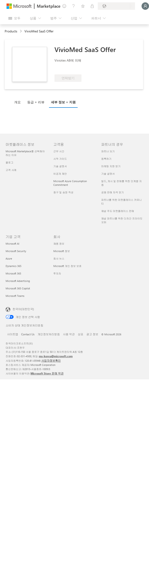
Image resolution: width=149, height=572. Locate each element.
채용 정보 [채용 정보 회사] (58, 243)
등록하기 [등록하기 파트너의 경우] (106, 158)
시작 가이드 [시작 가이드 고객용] (60, 158)
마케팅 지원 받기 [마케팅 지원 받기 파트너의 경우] (111, 166)
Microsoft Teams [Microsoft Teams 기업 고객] (15, 296)
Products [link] (11, 31)
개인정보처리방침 (48, 334)
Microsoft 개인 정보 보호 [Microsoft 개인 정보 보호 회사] (67, 266)
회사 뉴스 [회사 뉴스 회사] (58, 258)
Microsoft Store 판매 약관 (47, 373)
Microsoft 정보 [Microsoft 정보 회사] (61, 251)
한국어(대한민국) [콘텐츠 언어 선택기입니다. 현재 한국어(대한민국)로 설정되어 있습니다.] (23, 309)
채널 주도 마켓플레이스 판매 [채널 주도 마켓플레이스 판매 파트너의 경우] (117, 211)
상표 (80, 334)
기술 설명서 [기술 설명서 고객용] (60, 166)
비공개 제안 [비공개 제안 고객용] (60, 173)
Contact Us (27, 334)
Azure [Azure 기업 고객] (9, 258)
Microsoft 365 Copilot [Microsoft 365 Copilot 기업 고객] (18, 288)
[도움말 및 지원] (73, 6)
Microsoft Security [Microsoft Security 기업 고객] (16, 251)
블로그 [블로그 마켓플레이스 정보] (9, 162)
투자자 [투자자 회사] (57, 273)
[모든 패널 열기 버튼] (14, 18)
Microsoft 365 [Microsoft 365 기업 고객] (13, 273)
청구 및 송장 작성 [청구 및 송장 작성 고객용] (63, 192)
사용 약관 (69, 334)
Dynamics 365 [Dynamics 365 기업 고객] (13, 266)
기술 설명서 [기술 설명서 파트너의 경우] (108, 173)
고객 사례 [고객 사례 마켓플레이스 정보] (11, 170)
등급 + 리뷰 (35, 102)
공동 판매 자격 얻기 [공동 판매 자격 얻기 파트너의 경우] (112, 192)
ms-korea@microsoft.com (56, 356)
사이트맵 (12, 334)
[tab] (18, 102)
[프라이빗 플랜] (92, 6)
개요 (17, 102)
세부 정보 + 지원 (63, 102)
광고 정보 (92, 334)
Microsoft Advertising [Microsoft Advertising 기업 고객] (18, 281)
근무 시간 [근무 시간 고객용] (58, 151)
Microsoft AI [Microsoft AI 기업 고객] (12, 243)
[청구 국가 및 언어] (116, 6)
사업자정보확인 (51, 360)
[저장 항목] (83, 6)
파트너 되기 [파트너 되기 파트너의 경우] (108, 151)
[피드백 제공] (64, 6)
